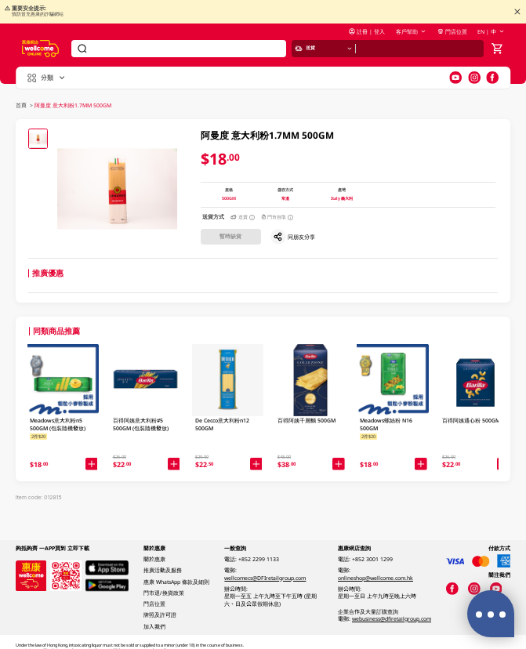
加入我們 (154, 626)
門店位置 (452, 31)
